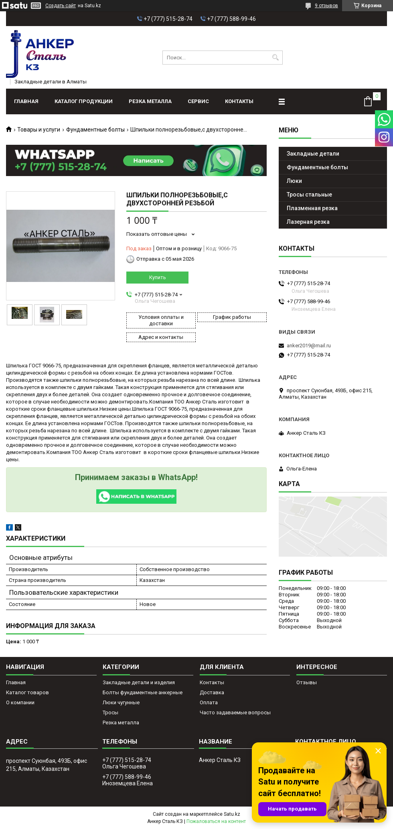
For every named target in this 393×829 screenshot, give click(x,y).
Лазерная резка (308, 222)
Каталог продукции (84, 101)
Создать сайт (60, 5)
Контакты (239, 101)
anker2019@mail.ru (309, 346)
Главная (26, 101)
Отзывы (306, 682)
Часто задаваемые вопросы (235, 712)
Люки (294, 181)
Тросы (110, 712)
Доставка (212, 692)
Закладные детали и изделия (139, 682)
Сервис (198, 101)
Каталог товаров (27, 692)
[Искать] (276, 58)
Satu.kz (232, 814)
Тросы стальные (309, 194)
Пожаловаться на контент (216, 821)
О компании (20, 702)
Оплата (209, 702)
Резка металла (150, 101)
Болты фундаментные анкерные (142, 692)
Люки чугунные (121, 702)
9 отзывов (326, 5)
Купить (157, 277)
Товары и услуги (38, 129)
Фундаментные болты (95, 129)
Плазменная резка (312, 208)
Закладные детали (313, 153)
